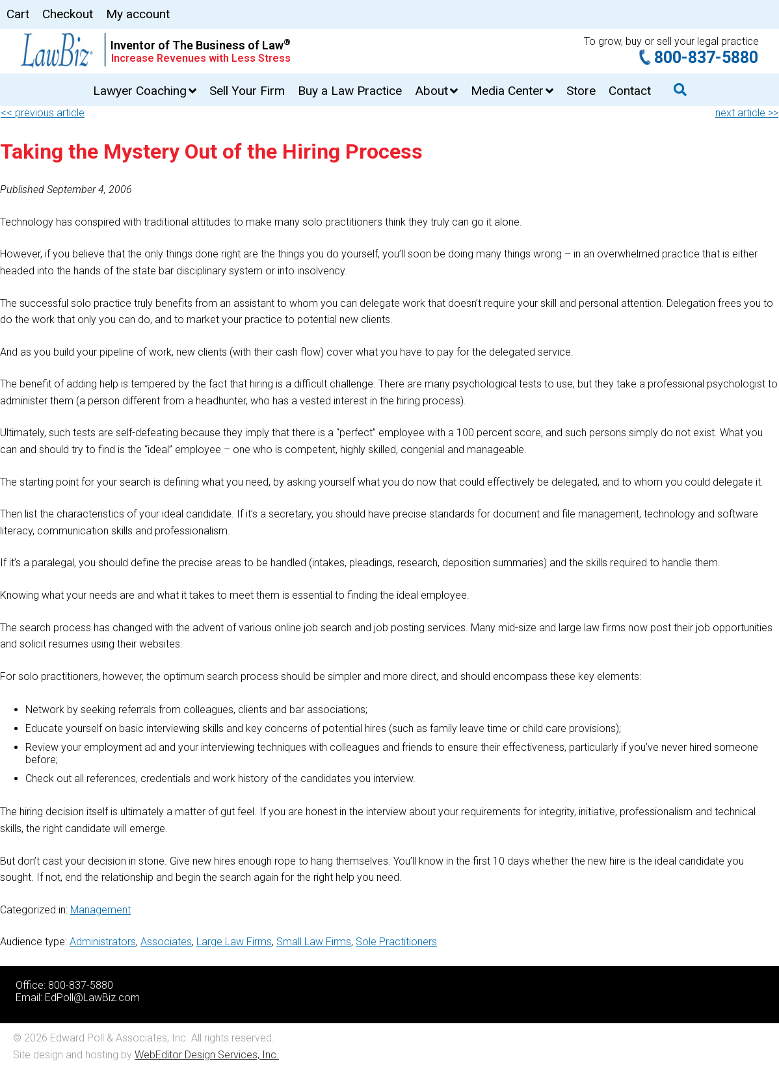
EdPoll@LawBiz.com (92, 997)
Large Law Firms (234, 941)
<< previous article (43, 113)
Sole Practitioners (396, 941)
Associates (166, 941)
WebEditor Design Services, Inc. (207, 1055)
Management (100, 910)
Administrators (103, 941)
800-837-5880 (706, 57)
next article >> (746, 113)
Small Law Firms (313, 941)
